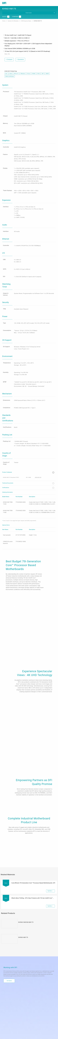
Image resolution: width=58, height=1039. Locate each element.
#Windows (22, 73)
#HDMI (33, 73)
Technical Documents (28, 483)
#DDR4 (47, 73)
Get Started (9, 980)
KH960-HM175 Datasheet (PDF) (11, 477)
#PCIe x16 (16, 73)
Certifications (28, 488)
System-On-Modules (13, 21)
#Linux (28, 73)
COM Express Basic (26, 21)
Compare (9, 59)
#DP (43, 73)
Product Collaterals (28, 472)
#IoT (6, 73)
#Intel (10, 73)
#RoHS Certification (9, 76)
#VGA (38, 73)
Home (4, 21)
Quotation (20, 59)
